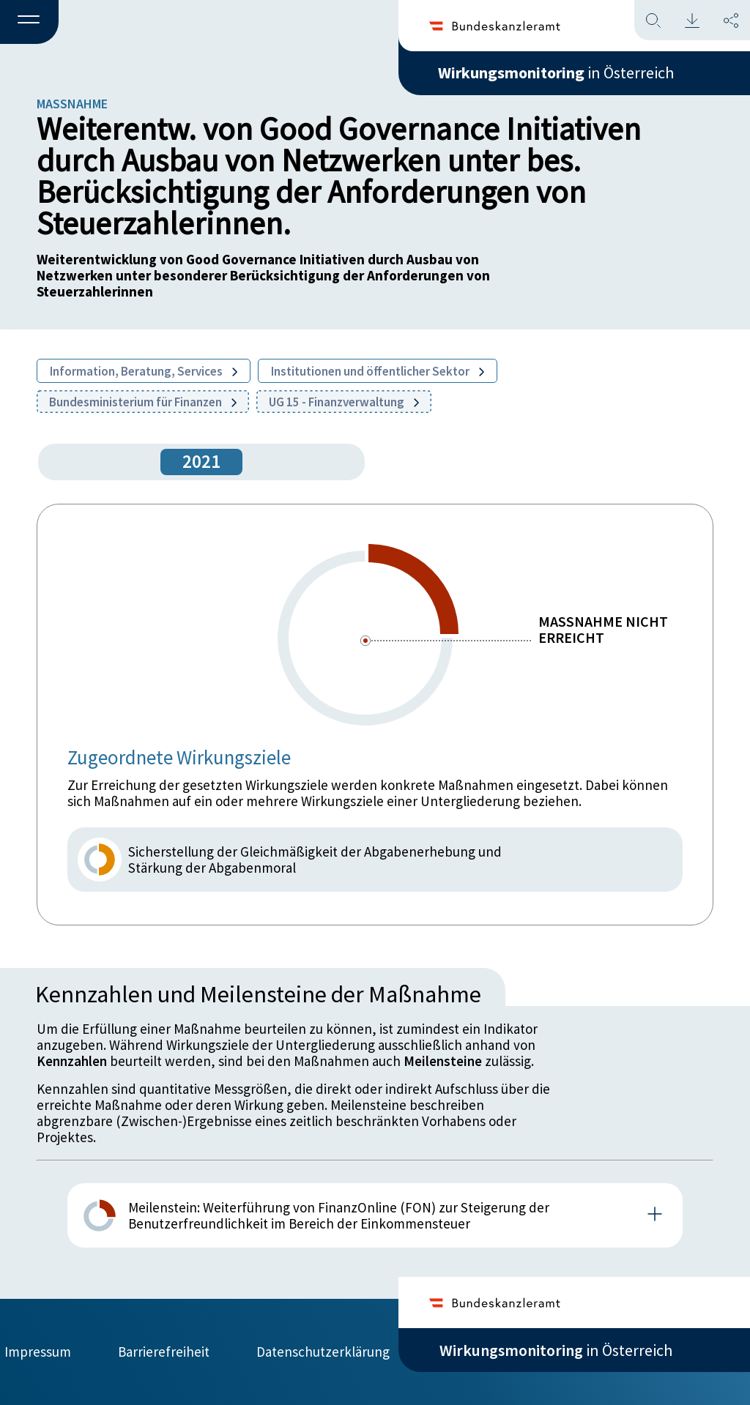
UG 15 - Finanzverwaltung (344, 402)
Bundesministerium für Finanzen (143, 402)
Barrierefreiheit (163, 1351)
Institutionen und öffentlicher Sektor (377, 371)
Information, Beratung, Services (143, 371)
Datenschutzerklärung (323, 1351)
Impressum (37, 1351)
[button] (29, 23)
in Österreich (556, 72)
